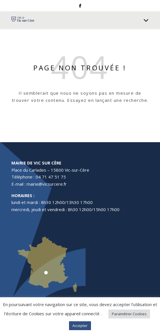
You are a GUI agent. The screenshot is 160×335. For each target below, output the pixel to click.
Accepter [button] (80, 325)
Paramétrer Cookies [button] (129, 313)
